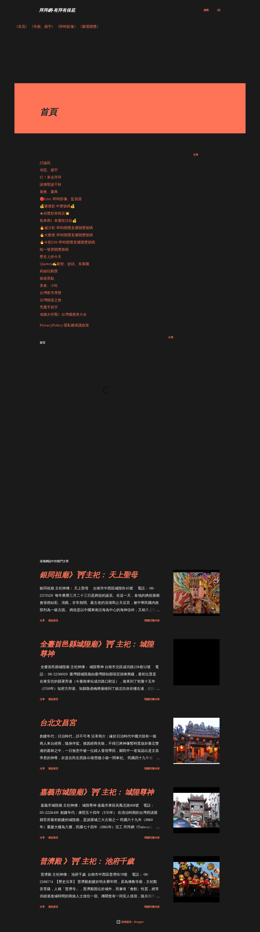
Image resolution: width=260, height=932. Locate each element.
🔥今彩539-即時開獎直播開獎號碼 (67, 242)
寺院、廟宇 (49, 170)
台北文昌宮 (58, 723)
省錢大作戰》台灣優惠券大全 (63, 314)
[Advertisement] (122, 58)
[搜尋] (206, 10)
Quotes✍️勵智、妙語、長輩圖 (64, 264)
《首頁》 (21, 26)
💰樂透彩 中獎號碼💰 (57, 206)
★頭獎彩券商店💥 (55, 213)
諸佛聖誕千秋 (50, 184)
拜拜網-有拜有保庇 (57, 10)
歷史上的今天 (50, 256)
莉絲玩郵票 (49, 271)
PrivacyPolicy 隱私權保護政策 (64, 325)
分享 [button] (195, 154)
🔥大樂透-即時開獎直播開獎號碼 (66, 235)
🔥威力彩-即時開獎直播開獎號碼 (66, 227)
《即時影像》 (67, 26)
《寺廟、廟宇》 (42, 26)
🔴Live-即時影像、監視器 (61, 199)
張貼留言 (53, 620)
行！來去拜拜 (50, 177)
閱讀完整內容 (152, 620)
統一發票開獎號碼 (54, 249)
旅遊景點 (47, 278)
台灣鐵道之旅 (50, 300)
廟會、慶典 (49, 191)
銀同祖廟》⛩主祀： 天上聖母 (88, 575)
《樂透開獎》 (89, 26)
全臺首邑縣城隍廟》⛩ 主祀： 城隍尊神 (97, 648)
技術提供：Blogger (130, 922)
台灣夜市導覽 (50, 292)
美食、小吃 (49, 285)
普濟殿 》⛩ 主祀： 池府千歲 (87, 861)
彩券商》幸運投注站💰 (58, 220)
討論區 (45, 162)
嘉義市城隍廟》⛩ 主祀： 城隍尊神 (97, 792)
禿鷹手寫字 (49, 307)
